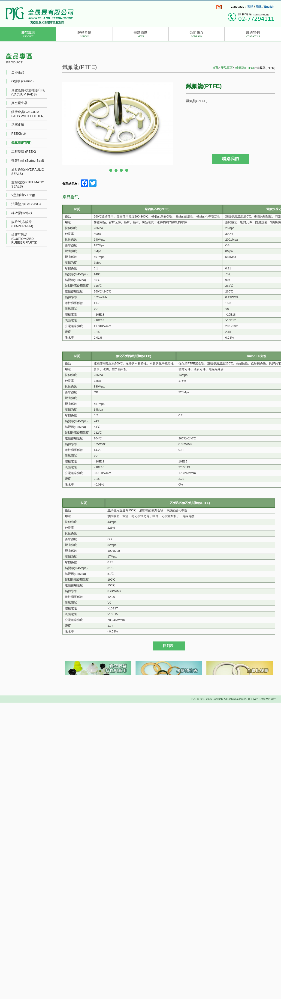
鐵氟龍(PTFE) (21, 142)
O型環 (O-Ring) (22, 81)
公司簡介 (197, 34)
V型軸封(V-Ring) (23, 195)
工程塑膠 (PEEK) (23, 151)
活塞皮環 (17, 124)
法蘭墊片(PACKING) (26, 204)
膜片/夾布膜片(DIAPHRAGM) (22, 224)
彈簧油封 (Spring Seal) (27, 160)
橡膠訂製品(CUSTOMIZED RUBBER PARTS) (24, 238)
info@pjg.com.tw (219, 7)
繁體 (250, 6)
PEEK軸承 (18, 133)
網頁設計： (254, 699)
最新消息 (140, 34)
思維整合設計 (268, 699)
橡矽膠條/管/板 (22, 213)
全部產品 (17, 72)
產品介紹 (28, 34)
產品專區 (227, 67)
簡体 (259, 6)
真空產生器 (19, 103)
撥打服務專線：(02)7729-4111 (251, 17)
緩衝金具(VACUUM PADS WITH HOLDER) (28, 114)
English (269, 6)
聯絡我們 (253, 34)
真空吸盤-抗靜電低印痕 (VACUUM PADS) (28, 92)
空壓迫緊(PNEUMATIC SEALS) (27, 184)
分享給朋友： (71, 183)
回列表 (168, 646)
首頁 (215, 67)
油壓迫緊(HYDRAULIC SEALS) (27, 172)
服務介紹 (84, 34)
